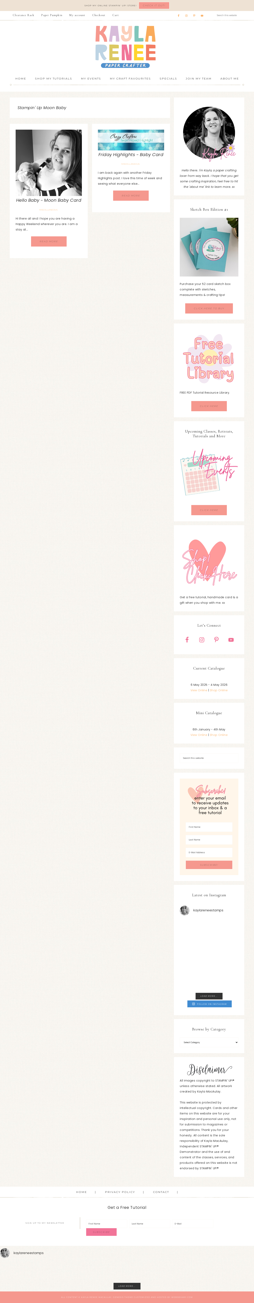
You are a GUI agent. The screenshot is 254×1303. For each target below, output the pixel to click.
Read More (49, 241)
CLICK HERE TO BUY (209, 308)
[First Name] (209, 827)
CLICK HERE (209, 406)
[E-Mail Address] (209, 852)
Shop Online (219, 690)
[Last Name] (209, 840)
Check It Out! (154, 5)
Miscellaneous (48, 210)
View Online (198, 690)
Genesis (118, 1297)
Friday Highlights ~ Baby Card (131, 155)
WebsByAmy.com (182, 1297)
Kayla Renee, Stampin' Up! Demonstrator (127, 46)
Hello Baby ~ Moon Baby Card (48, 200)
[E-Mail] (192, 1224)
